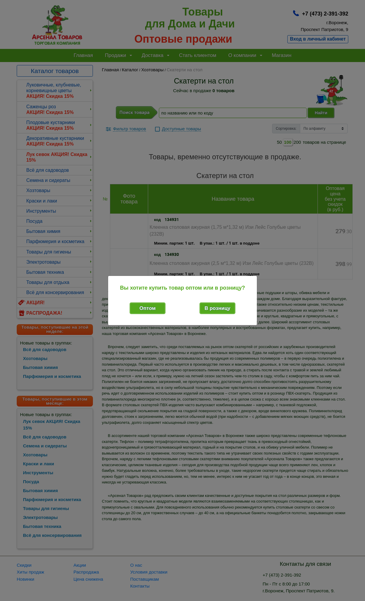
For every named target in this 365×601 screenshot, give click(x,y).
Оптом (147, 308)
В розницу (218, 308)
